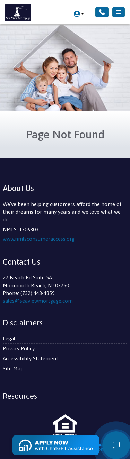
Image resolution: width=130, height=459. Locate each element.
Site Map (13, 368)
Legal (9, 338)
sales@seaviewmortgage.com (38, 301)
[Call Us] (102, 12)
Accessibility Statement (30, 358)
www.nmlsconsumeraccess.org (39, 239)
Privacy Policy (19, 348)
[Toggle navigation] (118, 12)
